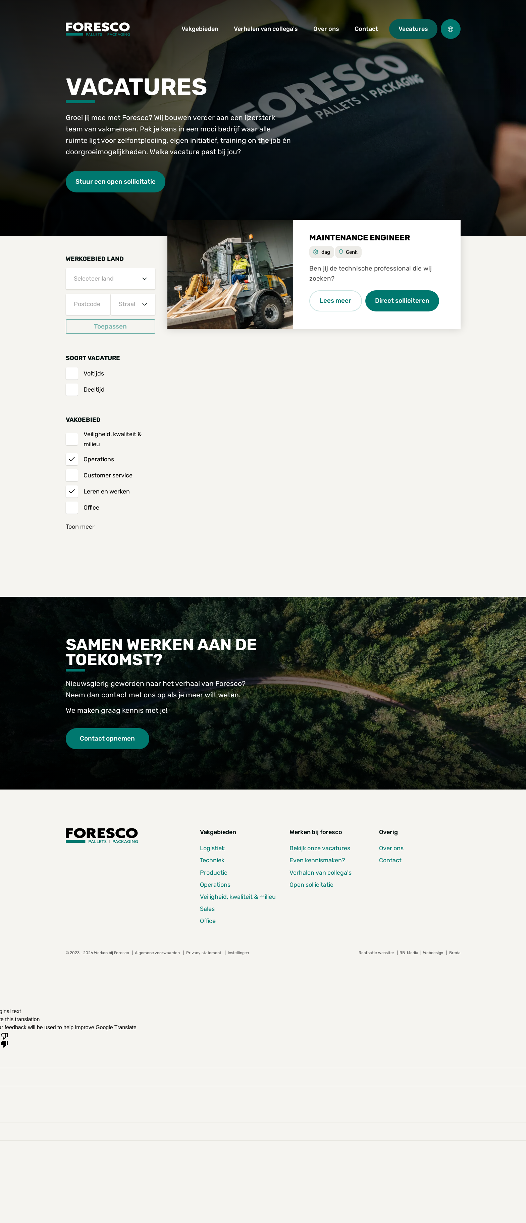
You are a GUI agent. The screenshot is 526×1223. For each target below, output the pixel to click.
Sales (207, 909)
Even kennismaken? (317, 860)
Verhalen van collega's (321, 872)
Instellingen (238, 952)
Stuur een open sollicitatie (116, 181)
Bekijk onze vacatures (320, 848)
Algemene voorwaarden (157, 952)
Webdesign (433, 952)
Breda (454, 952)
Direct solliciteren (403, 301)
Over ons (391, 848)
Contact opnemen (108, 739)
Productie (213, 872)
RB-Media (409, 952)
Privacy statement (203, 952)
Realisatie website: (377, 952)
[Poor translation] (4, 1040)
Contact (390, 860)
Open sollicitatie (311, 884)
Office (208, 921)
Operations (215, 884)
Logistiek (212, 848)
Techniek (212, 860)
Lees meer (336, 301)
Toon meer (80, 526)
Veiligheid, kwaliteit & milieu (238, 896)
